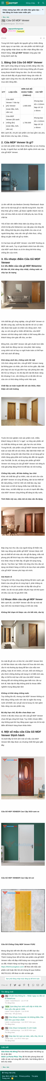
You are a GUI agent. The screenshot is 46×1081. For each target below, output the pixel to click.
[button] (2, 3)
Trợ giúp (35, 1076)
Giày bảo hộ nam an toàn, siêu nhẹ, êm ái (24, 1036)
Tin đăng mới (7, 992)
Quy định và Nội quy (9, 1076)
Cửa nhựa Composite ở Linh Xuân (21, 1028)
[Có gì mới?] (38, 3)
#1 (44, 38)
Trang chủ (6, 1078)
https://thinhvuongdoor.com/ (12, 967)
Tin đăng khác (10, 1003)
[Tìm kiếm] (43, 3)
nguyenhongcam (9, 24)
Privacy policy (24, 1076)
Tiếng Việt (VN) (8, 1073)
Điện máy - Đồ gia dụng (13, 1014)
